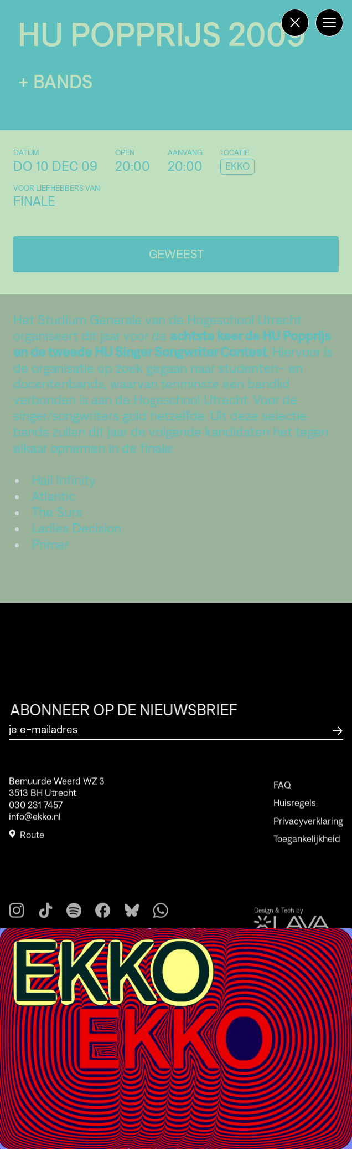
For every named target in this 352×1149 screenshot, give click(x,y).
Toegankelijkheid (306, 851)
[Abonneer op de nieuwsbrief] (337, 729)
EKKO (237, 166)
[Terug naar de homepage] (295, 23)
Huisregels (294, 815)
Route (26, 839)
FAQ (282, 797)
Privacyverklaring (308, 833)
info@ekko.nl (35, 820)
